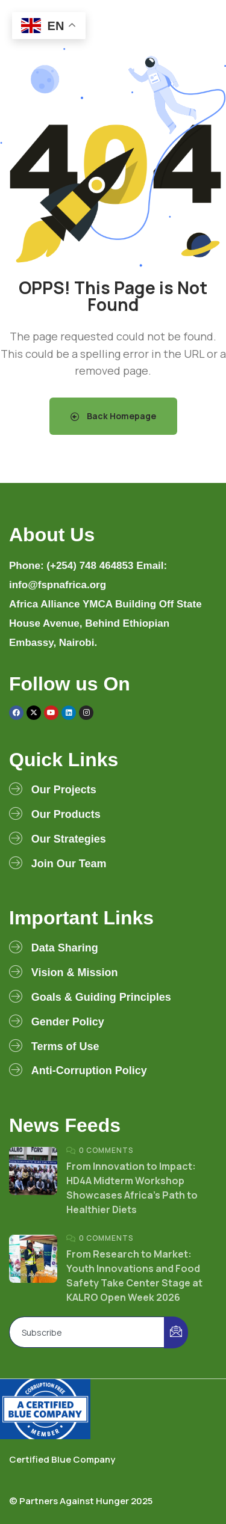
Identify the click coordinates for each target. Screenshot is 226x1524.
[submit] (176, 1332)
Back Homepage (113, 416)
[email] (87, 1332)
